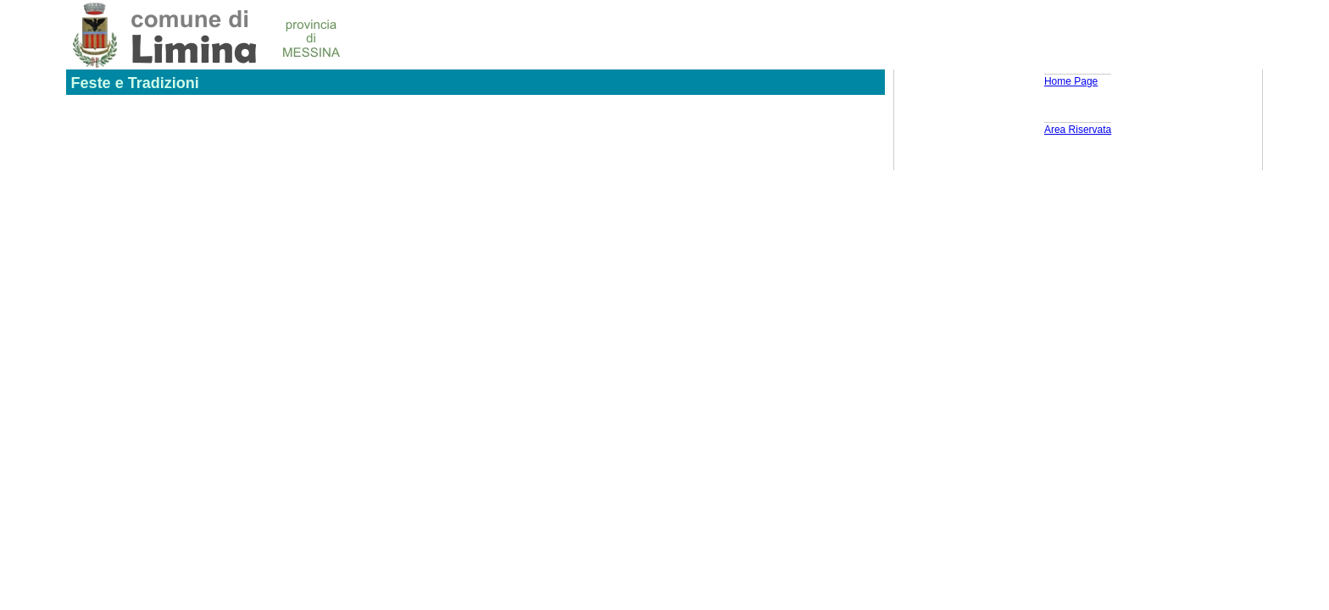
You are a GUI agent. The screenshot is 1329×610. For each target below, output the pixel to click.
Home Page (1071, 81)
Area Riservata (1077, 130)
